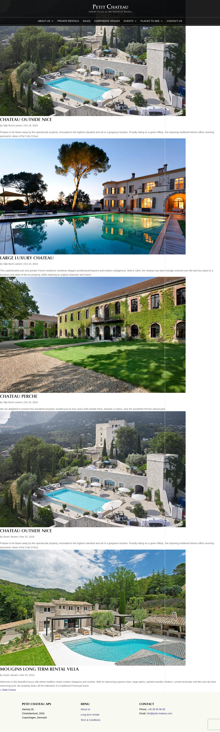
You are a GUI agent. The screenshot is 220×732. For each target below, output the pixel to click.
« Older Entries (8, 690)
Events (128, 21)
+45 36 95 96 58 (157, 709)
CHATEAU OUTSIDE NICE (26, 530)
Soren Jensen (10, 536)
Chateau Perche (18, 396)
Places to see (150, 21)
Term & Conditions (90, 720)
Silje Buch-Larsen (12, 125)
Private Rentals (68, 21)
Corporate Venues (107, 21)
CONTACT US (174, 21)
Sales (86, 21)
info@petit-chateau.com (159, 713)
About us (44, 21)
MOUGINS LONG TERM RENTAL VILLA (39, 669)
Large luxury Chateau (27, 258)
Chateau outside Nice (26, 119)
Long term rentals (90, 714)
